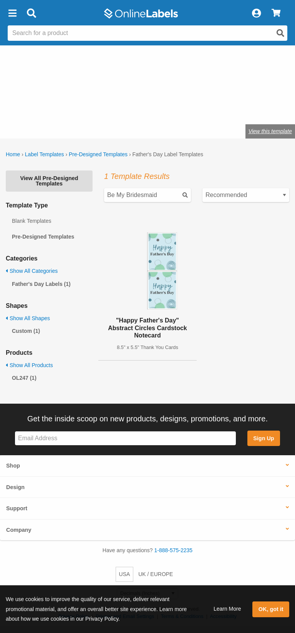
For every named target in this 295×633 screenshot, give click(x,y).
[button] (12, 13)
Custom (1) (26, 331)
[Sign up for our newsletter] (125, 438)
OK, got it (271, 609)
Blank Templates (31, 221)
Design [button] (15, 487)
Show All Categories (32, 271)
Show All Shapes (28, 318)
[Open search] (280, 33)
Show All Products (29, 365)
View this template (270, 131)
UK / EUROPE (155, 574)
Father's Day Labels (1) (41, 284)
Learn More (227, 609)
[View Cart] (276, 13)
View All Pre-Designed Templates (49, 181)
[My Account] (256, 13)
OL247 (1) (24, 378)
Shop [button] (13, 466)
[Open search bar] (31, 13)
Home (13, 154)
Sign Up (263, 438)
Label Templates (44, 154)
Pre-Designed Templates (98, 154)
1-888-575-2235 (173, 550)
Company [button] (18, 530)
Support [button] (16, 508)
